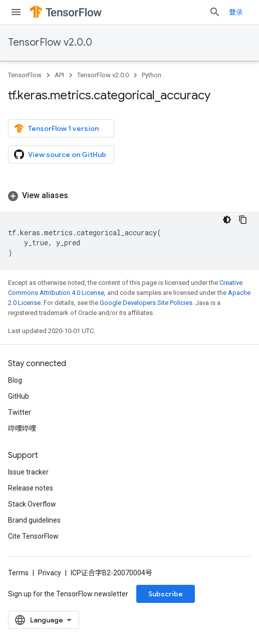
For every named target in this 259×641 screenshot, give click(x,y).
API (59, 75)
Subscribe (165, 593)
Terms (18, 573)
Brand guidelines (34, 520)
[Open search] (215, 12)
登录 (236, 12)
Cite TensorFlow (33, 536)
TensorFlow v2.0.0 (50, 42)
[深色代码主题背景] (227, 220)
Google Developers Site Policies (146, 302)
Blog (15, 380)
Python (151, 75)
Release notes (30, 488)
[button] (129, 196)
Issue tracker (28, 472)
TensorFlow (25, 75)
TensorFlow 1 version (56, 128)
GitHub (18, 396)
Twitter (19, 412)
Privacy (49, 573)
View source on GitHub (60, 154)
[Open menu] (16, 12)
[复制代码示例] (243, 220)
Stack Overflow (32, 504)
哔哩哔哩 (22, 428)
